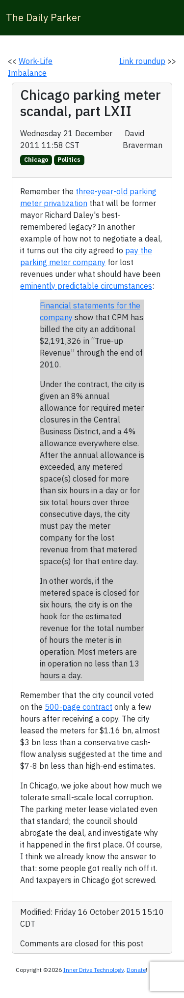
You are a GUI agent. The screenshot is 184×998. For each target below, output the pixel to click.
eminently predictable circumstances (86, 286)
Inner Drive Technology (93, 969)
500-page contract (78, 707)
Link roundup (142, 61)
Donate (136, 969)
